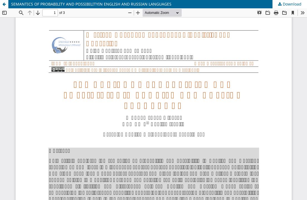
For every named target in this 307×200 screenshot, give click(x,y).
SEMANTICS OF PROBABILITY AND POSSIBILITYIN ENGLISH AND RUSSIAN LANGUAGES (91, 4)
